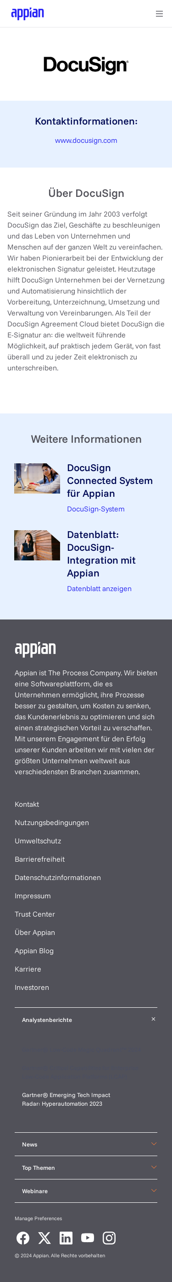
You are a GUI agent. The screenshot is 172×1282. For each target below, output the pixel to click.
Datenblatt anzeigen (99, 588)
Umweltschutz (38, 840)
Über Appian (35, 932)
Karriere (28, 968)
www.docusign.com (86, 140)
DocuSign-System (96, 508)
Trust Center (35, 913)
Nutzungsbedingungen (52, 822)
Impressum (33, 895)
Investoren (32, 987)
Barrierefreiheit (40, 859)
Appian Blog (34, 950)
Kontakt (27, 804)
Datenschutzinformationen (58, 877)
